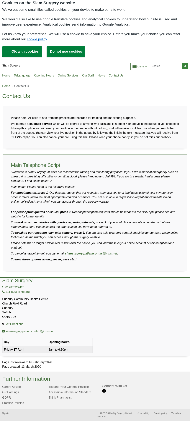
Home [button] (6, 75)
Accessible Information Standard (70, 392)
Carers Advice (11, 386)
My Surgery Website (123, 413)
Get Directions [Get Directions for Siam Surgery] (14, 323)
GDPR (6, 397)
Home (6, 85)
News (101, 75)
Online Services (68, 75)
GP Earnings (10, 392)
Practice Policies (13, 402)
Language (22, 75)
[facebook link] (104, 391)
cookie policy (37, 39)
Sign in (5, 413)
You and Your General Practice (69, 386)
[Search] (166, 66)
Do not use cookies (66, 51)
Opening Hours (44, 75)
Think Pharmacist (60, 397)
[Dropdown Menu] (139, 66)
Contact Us (116, 75)
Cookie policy (160, 413)
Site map (101, 416)
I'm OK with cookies (22, 51)
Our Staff (88, 75)
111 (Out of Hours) (16, 291)
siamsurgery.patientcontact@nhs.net (91, 253)
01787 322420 (13, 287)
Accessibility (143, 413)
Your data (176, 413)
